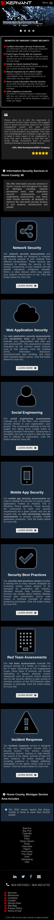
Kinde (27, 844)
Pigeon (27, 849)
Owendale (27, 846)
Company (13, 898)
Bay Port (27, 831)
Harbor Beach (27, 841)
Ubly (27, 862)
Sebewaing (27, 859)
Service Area (14, 903)
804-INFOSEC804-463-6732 (30, 885)
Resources (13, 895)
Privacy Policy (15, 908)
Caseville (27, 833)
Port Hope (27, 854)
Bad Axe (27, 828)
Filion (27, 838)
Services (12, 893)
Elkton (27, 836)
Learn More (25, 286)
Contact (12, 900)
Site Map (12, 905)
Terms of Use (14, 911)
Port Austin (27, 851)
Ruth (27, 857)
